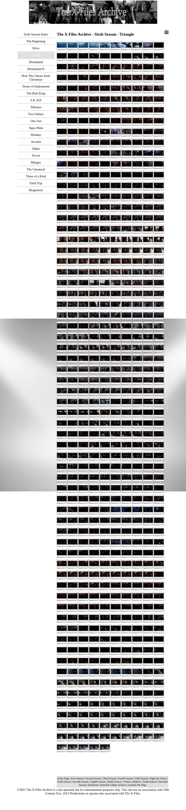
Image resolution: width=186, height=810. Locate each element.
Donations (93, 784)
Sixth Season (63, 781)
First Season (77, 778)
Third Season (110, 778)
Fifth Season (141, 778)
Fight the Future (158, 778)
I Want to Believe (132, 781)
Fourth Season (125, 778)
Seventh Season (80, 781)
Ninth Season (114, 781)
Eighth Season (98, 781)
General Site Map (137, 784)
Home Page (63, 778)
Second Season (93, 778)
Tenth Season (149, 781)
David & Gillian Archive (113, 784)
